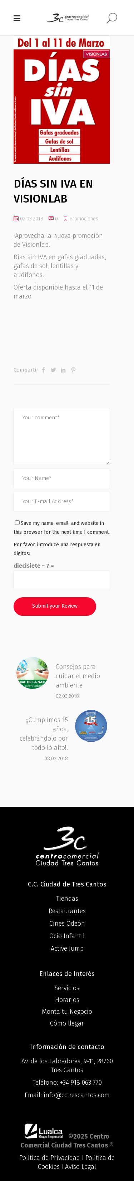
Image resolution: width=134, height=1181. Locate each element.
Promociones (84, 219)
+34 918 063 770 (81, 1083)
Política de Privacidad (49, 1158)
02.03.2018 (28, 219)
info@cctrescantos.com (77, 1095)
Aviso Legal (80, 1167)
